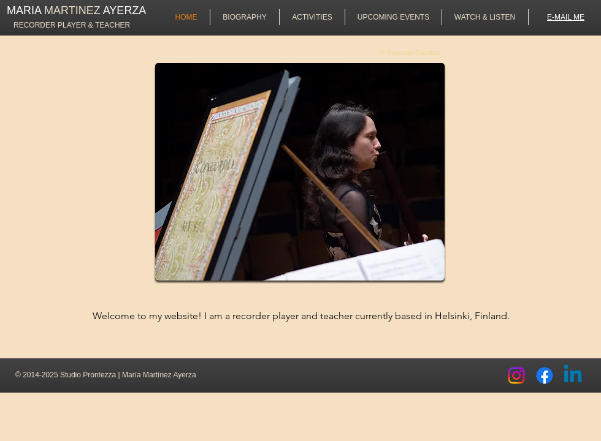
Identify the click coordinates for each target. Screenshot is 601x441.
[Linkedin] (573, 375)
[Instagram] (516, 375)
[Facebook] (545, 375)
